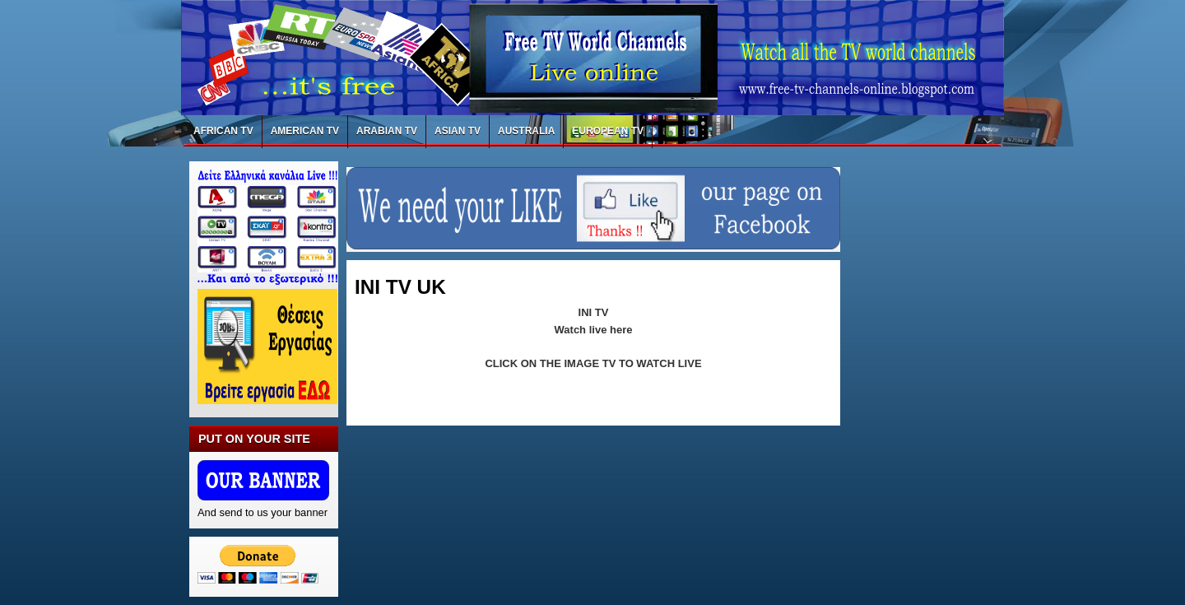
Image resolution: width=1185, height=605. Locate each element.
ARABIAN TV (386, 131)
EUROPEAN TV (608, 131)
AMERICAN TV (305, 131)
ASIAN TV (457, 131)
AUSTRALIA (526, 131)
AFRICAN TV (223, 131)
